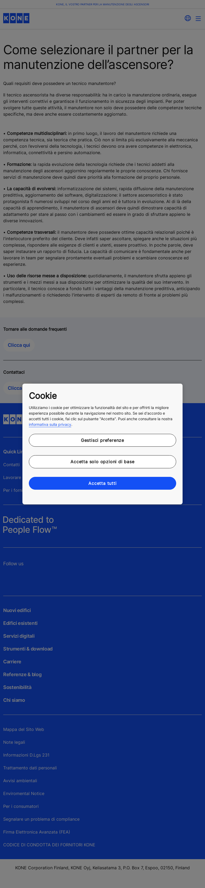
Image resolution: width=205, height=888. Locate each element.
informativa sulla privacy (50, 424)
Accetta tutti (102, 483)
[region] (102, 444)
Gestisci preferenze (102, 440)
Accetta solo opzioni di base (102, 461)
